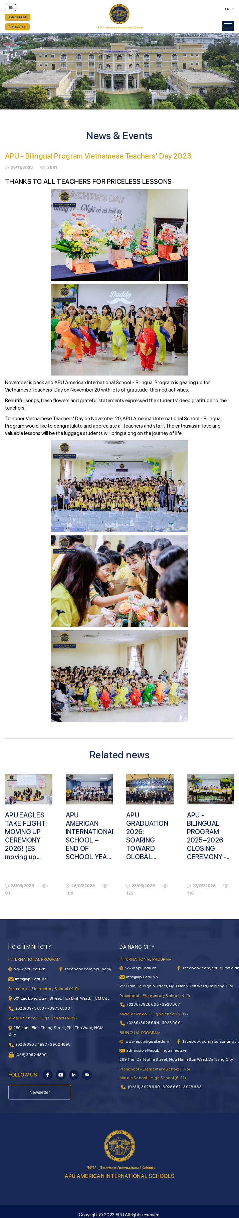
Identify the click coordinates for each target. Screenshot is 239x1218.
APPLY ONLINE (18, 17)
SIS (11, 7)
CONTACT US (17, 27)
